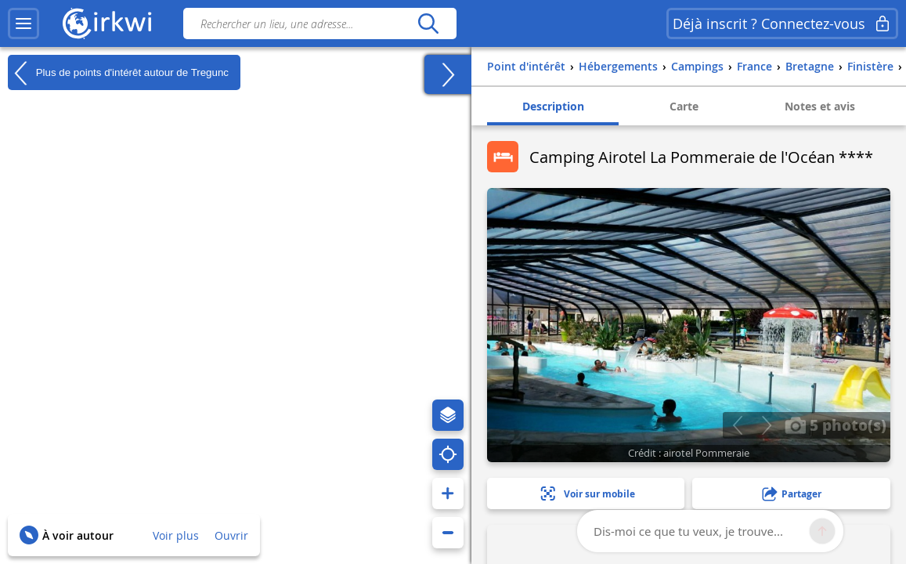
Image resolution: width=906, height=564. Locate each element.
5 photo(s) (835, 425)
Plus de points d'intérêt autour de (118, 72)
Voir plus (176, 535)
